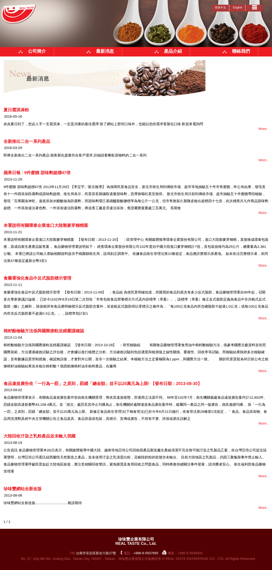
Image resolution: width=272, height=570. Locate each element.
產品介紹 (173, 51)
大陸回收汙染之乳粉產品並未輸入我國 (40, 436)
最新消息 (105, 51)
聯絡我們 (241, 51)
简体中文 (220, 7)
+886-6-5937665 (145, 553)
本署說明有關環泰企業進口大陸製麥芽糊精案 (46, 225)
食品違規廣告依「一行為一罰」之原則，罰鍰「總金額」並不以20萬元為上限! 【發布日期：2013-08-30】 (103, 383)
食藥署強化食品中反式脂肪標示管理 (37, 278)
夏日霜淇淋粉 (16, 110)
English (237, 7)
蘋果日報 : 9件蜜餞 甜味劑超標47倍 (37, 172)
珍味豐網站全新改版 (23, 488)
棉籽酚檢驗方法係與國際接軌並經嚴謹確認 (44, 331)
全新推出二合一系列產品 (27, 141)
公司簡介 (37, 51)
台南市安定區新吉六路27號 (96, 553)
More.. (263, 129)
